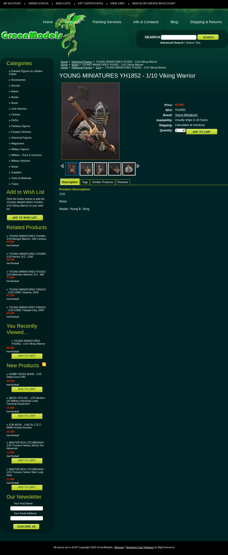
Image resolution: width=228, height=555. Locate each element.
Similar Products (102, 182)
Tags (85, 182)
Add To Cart (27, 355)
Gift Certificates (90, 3)
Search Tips (193, 42)
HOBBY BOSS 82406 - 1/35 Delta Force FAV (24, 375)
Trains (15, 183)
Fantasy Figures (20, 126)
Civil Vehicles (19, 108)
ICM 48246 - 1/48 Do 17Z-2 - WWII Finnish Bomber (24, 426)
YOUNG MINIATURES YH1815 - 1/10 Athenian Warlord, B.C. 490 (27, 273)
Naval (14, 166)
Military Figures (20, 149)
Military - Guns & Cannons (26, 155)
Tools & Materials (21, 178)
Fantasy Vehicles (21, 131)
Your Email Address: (25, 513)
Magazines (17, 143)
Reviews (122, 182)
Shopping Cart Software (140, 547)
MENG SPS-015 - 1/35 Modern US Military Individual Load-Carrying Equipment (26, 400)
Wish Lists (63, 3)
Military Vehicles (20, 160)
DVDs (14, 120)
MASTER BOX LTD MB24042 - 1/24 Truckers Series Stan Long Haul (26, 472)
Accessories (18, 79)
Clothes (15, 114)
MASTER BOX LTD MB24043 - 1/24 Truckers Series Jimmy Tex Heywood (26, 445)
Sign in (137, 3)
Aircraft (15, 85)
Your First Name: (23, 503)
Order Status (38, 3)
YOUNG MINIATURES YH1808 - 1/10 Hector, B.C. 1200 (27, 255)
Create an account (161, 3)
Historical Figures (21, 137)
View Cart (117, 3)
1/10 (98, 67)
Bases (15, 91)
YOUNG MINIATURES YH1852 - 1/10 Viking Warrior (28, 342)
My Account (12, 3)
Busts (14, 102)
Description (70, 182)
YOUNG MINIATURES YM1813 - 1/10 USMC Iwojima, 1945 (26, 291)
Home (64, 61)
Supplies (16, 172)
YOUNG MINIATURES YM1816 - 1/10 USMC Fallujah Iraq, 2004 (26, 309)
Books (15, 97)
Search (152, 37)
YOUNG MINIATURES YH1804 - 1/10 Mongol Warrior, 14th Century (27, 237)
